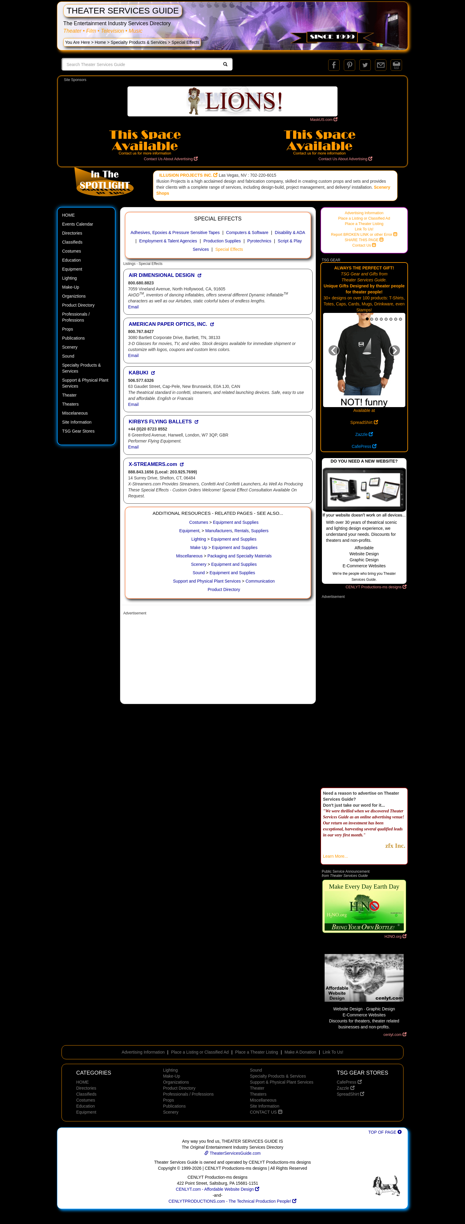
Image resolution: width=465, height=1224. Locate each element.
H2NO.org (395, 936)
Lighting (69, 278)
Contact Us (364, 245)
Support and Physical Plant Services (207, 581)
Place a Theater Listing (364, 224)
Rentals (241, 530)
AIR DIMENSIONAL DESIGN (162, 275)
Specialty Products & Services (139, 42)
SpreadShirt (364, 422)
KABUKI (138, 373)
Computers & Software (247, 232)
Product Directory (78, 305)
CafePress (364, 446)
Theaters (70, 404)
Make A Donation (300, 1052)
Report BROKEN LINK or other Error (364, 234)
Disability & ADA (290, 232)
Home (100, 42)
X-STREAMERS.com (153, 464)
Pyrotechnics (259, 240)
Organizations (176, 1082)
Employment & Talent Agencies (168, 240)
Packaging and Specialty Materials (240, 556)
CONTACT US (266, 1112)
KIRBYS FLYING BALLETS (160, 421)
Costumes (71, 251)
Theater (69, 395)
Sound (68, 356)
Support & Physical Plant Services (85, 383)
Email (133, 306)
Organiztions (74, 296)
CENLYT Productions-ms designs (376, 587)
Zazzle (364, 434)
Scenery (69, 347)
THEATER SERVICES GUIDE (123, 10)
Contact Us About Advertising (171, 159)
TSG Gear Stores (78, 431)
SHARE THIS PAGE (364, 240)
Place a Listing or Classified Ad (364, 218)
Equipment (72, 269)
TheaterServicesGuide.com (232, 1153)
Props (67, 329)
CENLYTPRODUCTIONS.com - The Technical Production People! (232, 1201)
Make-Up (70, 287)
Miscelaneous (75, 413)
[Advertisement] (218, 660)
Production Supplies (222, 240)
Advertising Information (364, 213)
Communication (259, 581)
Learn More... (335, 856)
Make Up (198, 547)
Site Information (77, 422)
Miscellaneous (189, 556)
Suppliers (259, 530)
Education (71, 260)
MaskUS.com (324, 120)
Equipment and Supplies (236, 522)
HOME (68, 215)
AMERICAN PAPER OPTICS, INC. (168, 324)
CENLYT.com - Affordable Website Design (217, 1189)
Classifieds (72, 242)
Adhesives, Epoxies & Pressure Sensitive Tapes (175, 232)
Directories (72, 233)
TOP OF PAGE (385, 1132)
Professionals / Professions (76, 317)
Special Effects (229, 249)
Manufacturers (218, 530)
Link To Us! (364, 229)
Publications (73, 338)
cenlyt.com (394, 1035)
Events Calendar (77, 224)
